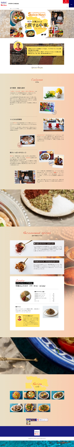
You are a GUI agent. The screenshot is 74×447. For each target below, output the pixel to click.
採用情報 (53, 2)
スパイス (29, 69)
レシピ (44, 5)
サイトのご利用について (41, 434)
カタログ (57, 5)
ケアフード (60, 2)
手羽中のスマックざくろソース (57, 403)
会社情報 (47, 1)
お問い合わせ (66, 2)
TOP (10, 8)
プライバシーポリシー (32, 434)
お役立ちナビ (50, 5)
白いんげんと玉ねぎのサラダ (44, 403)
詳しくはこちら (38, 255)
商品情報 (38, 5)
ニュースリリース (64, 5)
